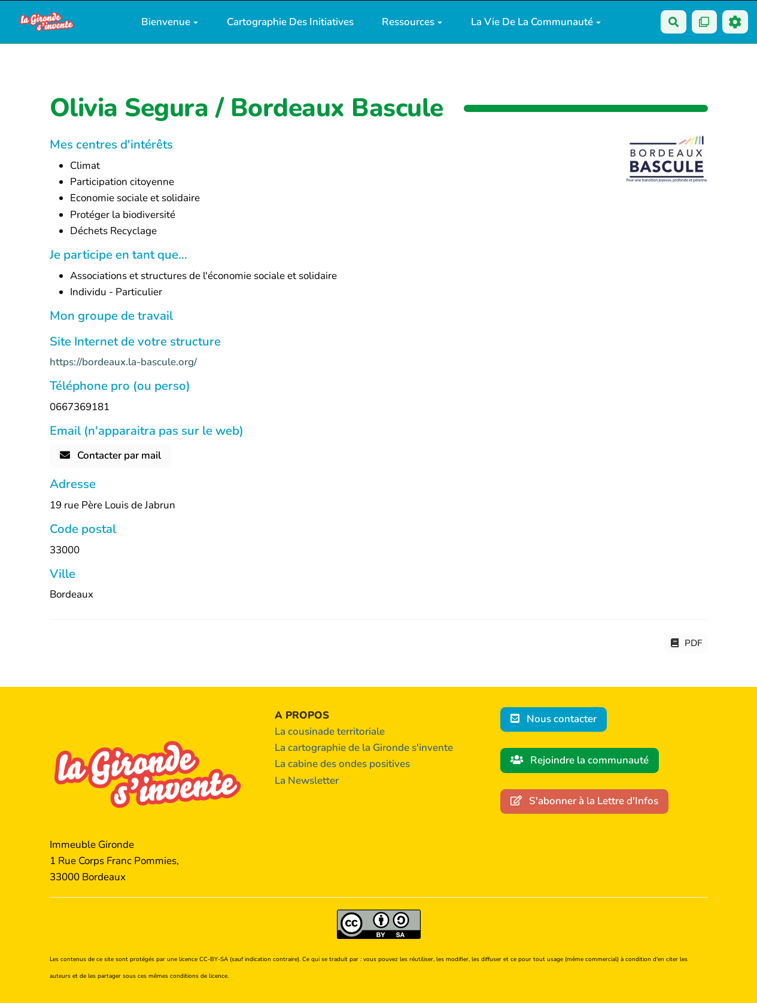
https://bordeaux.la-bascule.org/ (123, 362)
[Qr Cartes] (705, 22)
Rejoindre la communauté (579, 760)
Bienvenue (169, 22)
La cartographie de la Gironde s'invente (364, 747)
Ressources (412, 22)
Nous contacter (553, 719)
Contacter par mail (111, 455)
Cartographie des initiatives (290, 22)
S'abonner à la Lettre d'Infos (584, 801)
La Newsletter (307, 780)
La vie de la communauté (536, 22)
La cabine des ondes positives (342, 764)
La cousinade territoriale (330, 731)
